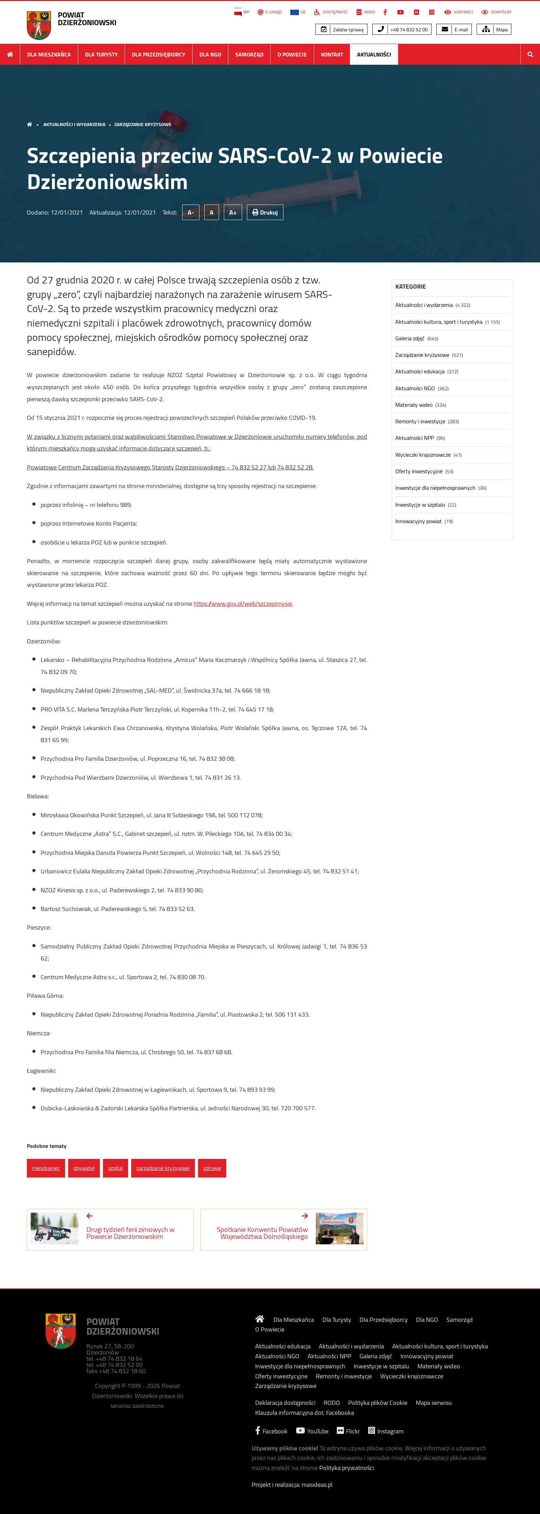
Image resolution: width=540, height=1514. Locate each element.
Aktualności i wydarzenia (74, 124)
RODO (365, 12)
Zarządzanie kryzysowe (143, 124)
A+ (233, 212)
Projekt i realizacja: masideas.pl (292, 1484)
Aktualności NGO (415, 388)
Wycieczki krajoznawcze (423, 455)
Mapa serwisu (434, 1403)
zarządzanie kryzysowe (163, 1168)
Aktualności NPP (414, 438)
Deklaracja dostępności (285, 1403)
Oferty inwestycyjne (419, 471)
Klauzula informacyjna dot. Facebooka (304, 1413)
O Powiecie (292, 54)
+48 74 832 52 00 (403, 29)
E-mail (455, 29)
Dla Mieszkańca (49, 54)
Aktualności (374, 54)
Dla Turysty (101, 54)
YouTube (312, 1430)
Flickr (348, 1430)
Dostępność (331, 12)
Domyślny (496, 12)
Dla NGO (210, 54)
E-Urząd (270, 12)
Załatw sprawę (342, 29)
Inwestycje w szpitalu (420, 505)
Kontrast (458, 12)
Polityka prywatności (346, 1467)
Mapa (495, 29)
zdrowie (212, 1168)
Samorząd (249, 54)
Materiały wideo (414, 405)
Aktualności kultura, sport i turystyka (438, 322)
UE (298, 12)
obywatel (84, 1168)
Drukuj (265, 212)
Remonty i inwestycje (420, 421)
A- (191, 212)
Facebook (271, 1430)
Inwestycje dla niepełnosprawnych (435, 488)
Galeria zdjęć (410, 338)
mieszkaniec (46, 1168)
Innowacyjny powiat (418, 521)
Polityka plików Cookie (377, 1403)
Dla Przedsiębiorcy (158, 54)
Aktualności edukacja (420, 371)
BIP (241, 12)
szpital (115, 1168)
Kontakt (332, 54)
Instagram (386, 1430)
